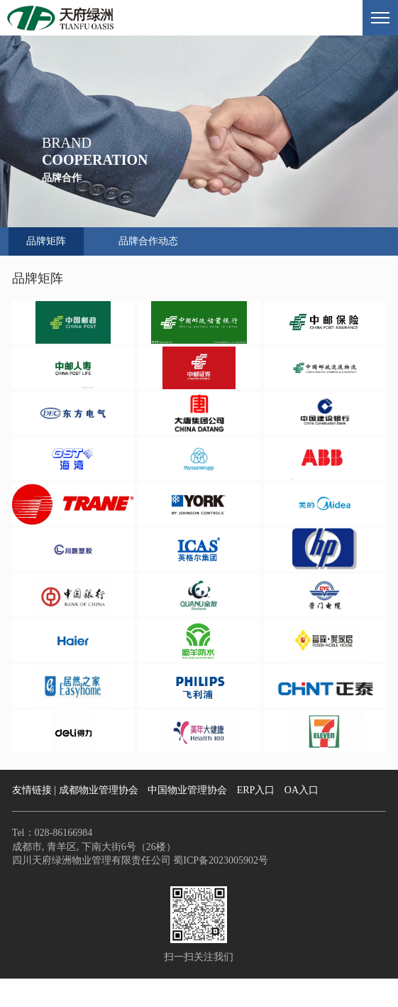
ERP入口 (256, 790)
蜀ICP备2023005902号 (219, 860)
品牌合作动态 (148, 241)
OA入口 (301, 790)
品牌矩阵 (46, 241)
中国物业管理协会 (187, 790)
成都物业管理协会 (98, 790)
